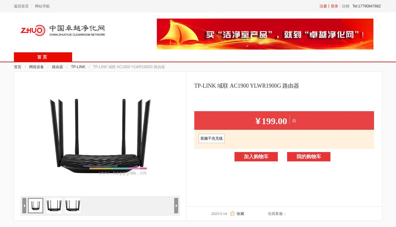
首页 (17, 67)
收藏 (240, 214)
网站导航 (42, 6)
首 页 (42, 57)
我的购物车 (308, 156)
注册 (323, 6)
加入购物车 (256, 156)
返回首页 (21, 6)
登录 (334, 6)
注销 (345, 6)
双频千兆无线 (211, 138)
